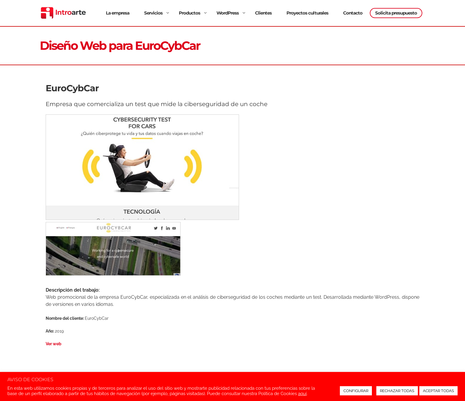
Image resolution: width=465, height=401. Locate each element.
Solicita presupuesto (396, 13)
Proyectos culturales (307, 13)
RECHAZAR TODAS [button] (397, 391)
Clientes (263, 13)
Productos (194, 12)
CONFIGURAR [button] (355, 391)
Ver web (53, 343)
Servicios (157, 12)
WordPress (232, 12)
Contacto (352, 13)
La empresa (117, 13)
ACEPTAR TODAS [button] (438, 391)
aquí (302, 393)
